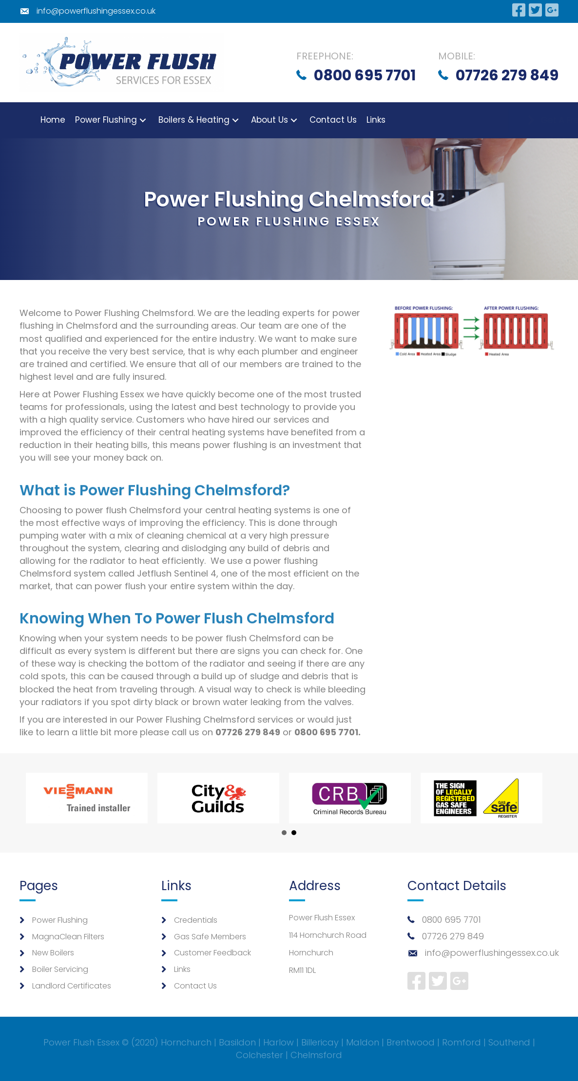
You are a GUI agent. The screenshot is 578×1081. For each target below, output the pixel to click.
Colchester (259, 1055)
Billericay (320, 1042)
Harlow (278, 1042)
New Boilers (53, 952)
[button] (127, 120)
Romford (461, 1042)
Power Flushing (60, 920)
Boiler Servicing (60, 969)
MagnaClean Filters (68, 936)
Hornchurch (186, 1042)
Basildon (237, 1042)
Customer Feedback (212, 952)
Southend (509, 1042)
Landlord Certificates (71, 985)
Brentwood (410, 1042)
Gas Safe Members (210, 936)
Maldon (362, 1042)
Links (182, 969)
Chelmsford (316, 1055)
